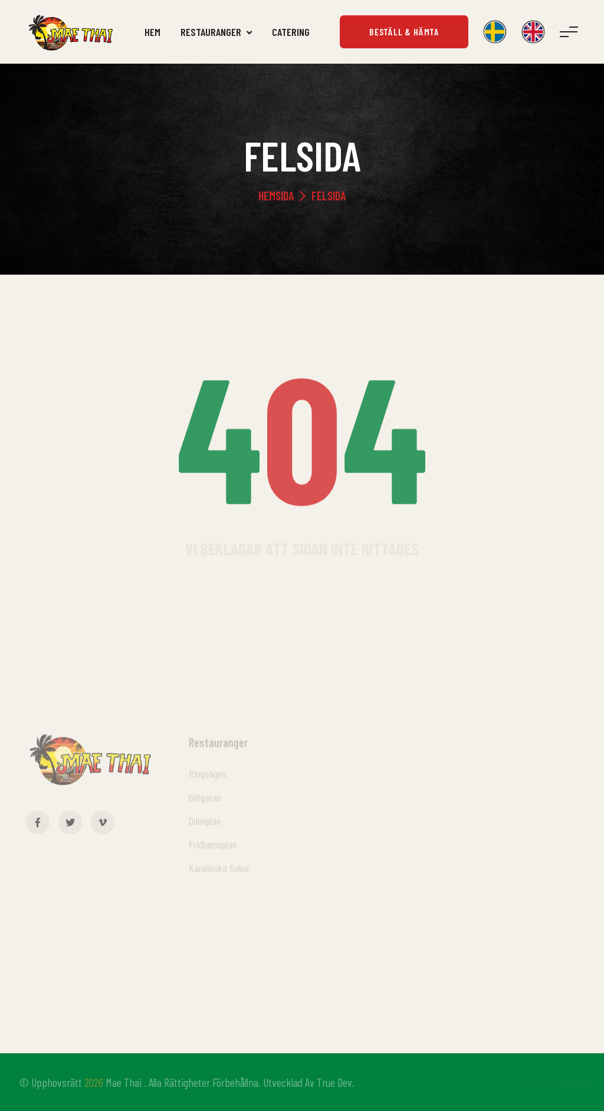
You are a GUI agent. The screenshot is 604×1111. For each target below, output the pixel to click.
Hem (152, 31)
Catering (291, 31)
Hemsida (276, 196)
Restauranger (216, 31)
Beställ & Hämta (404, 31)
